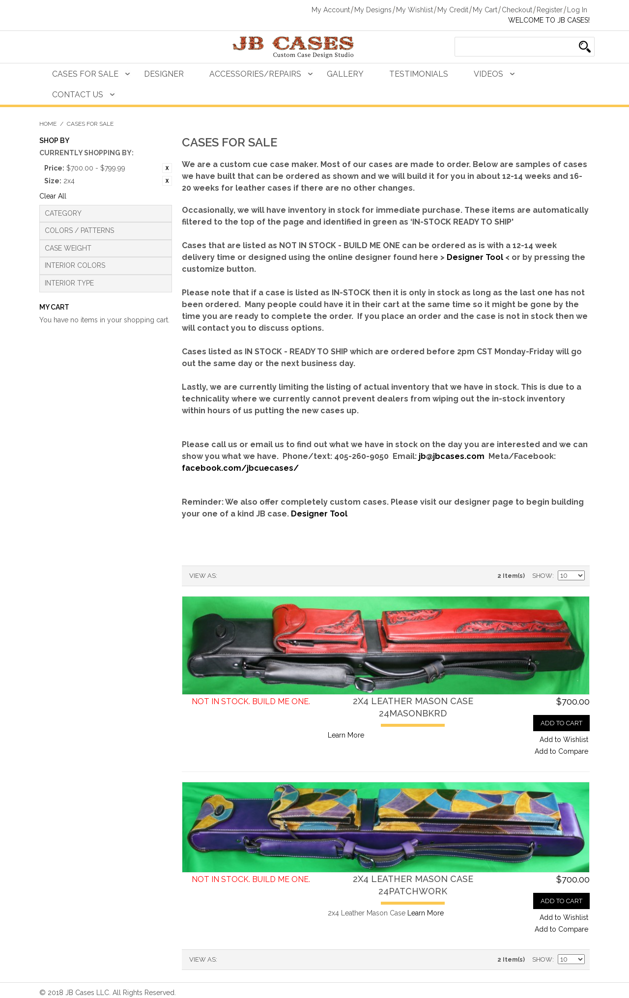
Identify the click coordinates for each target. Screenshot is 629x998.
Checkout (517, 10)
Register (550, 10)
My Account (331, 10)
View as (202, 575)
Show (542, 575)
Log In (577, 10)
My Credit (452, 10)
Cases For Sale (85, 74)
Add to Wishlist (564, 739)
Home (48, 123)
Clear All (52, 196)
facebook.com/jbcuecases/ (240, 468)
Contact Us (77, 94)
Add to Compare (561, 751)
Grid (241, 576)
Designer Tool (475, 257)
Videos (488, 74)
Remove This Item (167, 168)
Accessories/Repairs (255, 74)
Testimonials (418, 74)
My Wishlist (414, 10)
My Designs (373, 10)
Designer (164, 74)
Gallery (345, 74)
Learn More (346, 735)
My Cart (485, 10)
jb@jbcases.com (452, 456)
